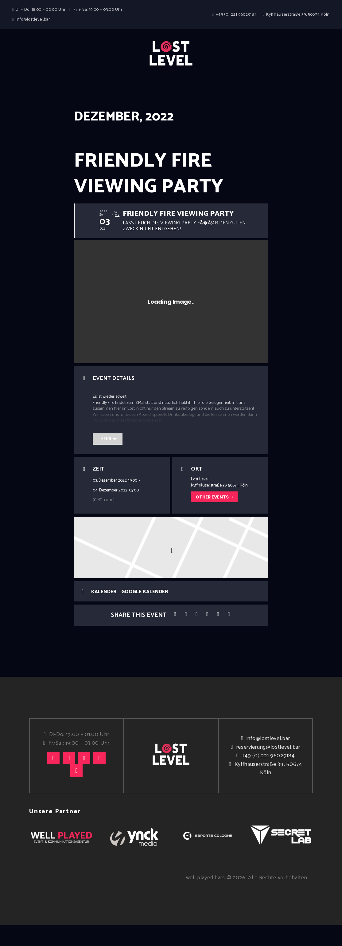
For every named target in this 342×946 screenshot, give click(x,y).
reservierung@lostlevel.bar (268, 768)
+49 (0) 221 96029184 (268, 776)
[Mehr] (107, 460)
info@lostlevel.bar (268, 759)
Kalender (104, 613)
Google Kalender (144, 613)
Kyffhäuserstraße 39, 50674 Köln (268, 789)
